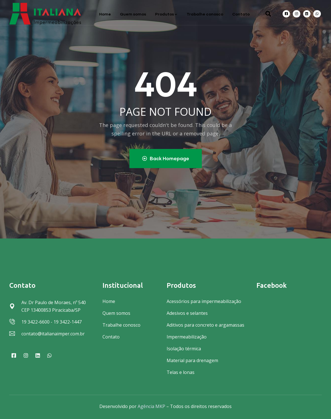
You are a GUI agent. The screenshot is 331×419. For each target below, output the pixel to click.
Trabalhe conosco (205, 14)
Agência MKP (151, 406)
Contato (241, 14)
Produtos (166, 14)
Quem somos (133, 14)
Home (105, 14)
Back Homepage (165, 158)
